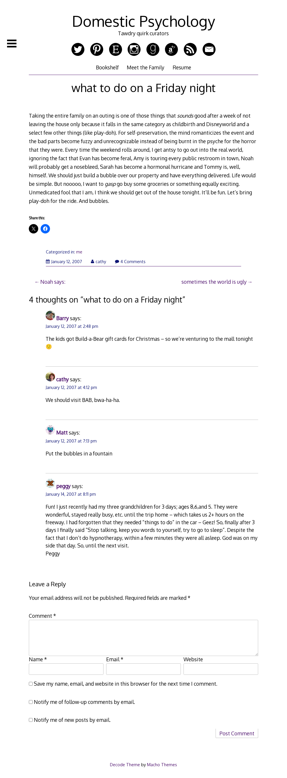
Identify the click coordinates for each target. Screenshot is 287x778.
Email (115, 659)
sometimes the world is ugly (214, 281)
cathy (98, 261)
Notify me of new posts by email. (72, 720)
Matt (62, 432)
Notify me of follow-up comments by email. (84, 702)
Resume (182, 67)
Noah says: (52, 281)
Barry (62, 318)
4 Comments (130, 261)
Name (38, 659)
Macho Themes (162, 764)
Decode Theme (125, 764)
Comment (42, 615)
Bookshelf (107, 67)
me (79, 251)
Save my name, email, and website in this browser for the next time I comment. (125, 683)
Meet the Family (145, 67)
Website (193, 659)
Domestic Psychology (143, 20)
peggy (63, 486)
